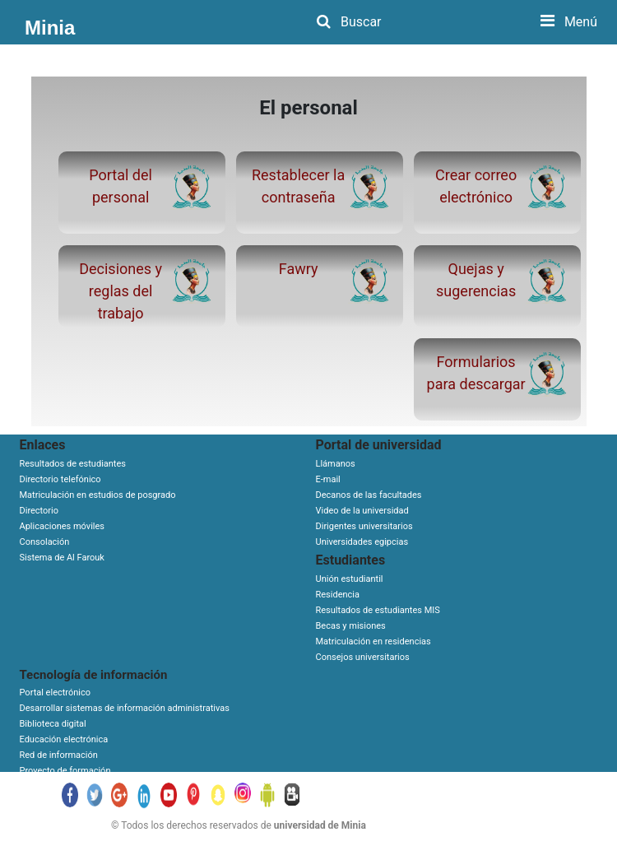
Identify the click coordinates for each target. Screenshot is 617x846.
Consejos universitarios (363, 657)
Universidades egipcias (362, 542)
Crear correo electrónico (476, 186)
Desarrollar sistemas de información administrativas (125, 708)
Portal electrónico (55, 692)
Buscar (349, 22)
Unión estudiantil (349, 579)
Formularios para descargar (476, 373)
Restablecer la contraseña (298, 186)
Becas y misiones (351, 626)
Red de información (59, 755)
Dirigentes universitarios (364, 526)
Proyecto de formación (65, 770)
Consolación (45, 542)
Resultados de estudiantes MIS (378, 610)
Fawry (298, 268)
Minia (50, 27)
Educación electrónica (64, 739)
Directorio (39, 510)
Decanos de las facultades (369, 495)
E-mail (328, 479)
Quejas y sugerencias (476, 280)
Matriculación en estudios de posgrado (98, 495)
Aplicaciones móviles (62, 526)
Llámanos (335, 463)
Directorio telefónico (60, 479)
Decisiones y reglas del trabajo (120, 291)
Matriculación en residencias (373, 641)
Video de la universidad (362, 510)
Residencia (338, 594)
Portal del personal (120, 186)
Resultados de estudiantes (73, 463)
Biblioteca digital (53, 723)
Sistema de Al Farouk (62, 557)
